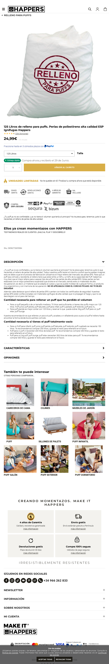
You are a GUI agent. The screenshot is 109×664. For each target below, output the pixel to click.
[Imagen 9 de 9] (89, 459)
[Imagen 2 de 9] (54, 392)
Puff (9, 441)
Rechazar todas (63, 659)
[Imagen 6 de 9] (88, 425)
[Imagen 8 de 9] (54, 459)
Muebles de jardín (83, 408)
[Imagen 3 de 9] (88, 392)
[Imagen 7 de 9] (20, 459)
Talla (80, 153)
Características (17, 348)
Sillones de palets (50, 441)
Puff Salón (10, 475)
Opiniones (22, 134)
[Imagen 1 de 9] (20, 392)
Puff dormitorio (85, 475)
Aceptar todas (45, 659)
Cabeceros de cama (18, 408)
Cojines (45, 408)
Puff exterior (49, 475)
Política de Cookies (10, 653)
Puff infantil (80, 441)
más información (30, 529)
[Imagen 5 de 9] (54, 425)
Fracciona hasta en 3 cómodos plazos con (29, 146)
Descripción (13, 261)
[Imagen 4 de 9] (20, 425)
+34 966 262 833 (56, 580)
